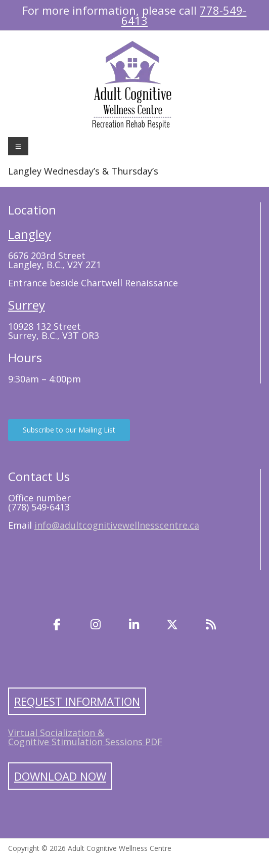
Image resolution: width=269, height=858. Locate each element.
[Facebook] (57, 624)
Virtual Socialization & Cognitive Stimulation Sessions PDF (85, 737)
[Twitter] (172, 624)
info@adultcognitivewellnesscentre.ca (116, 525)
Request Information (77, 701)
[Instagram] (95, 624)
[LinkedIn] (134, 624)
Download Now (60, 776)
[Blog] (211, 624)
